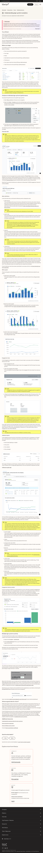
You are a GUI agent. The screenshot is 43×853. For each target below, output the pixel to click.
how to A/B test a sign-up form (31, 594)
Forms (15, 10)
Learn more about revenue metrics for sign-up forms (24, 306)
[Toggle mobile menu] (40, 4)
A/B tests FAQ (19, 584)
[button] (5, 738)
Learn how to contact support (24, 742)
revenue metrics (9, 180)
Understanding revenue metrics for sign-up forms (12, 721)
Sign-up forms (9, 10)
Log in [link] (13, 801)
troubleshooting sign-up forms (20, 716)
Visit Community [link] (15, 762)
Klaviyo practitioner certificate (11, 727)
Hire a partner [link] (15, 779)
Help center (4, 10)
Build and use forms (20, 10)
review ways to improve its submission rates (24, 685)
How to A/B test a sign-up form (8, 725)
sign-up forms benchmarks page (24, 224)
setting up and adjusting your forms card (17, 699)
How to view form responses (8, 723)
